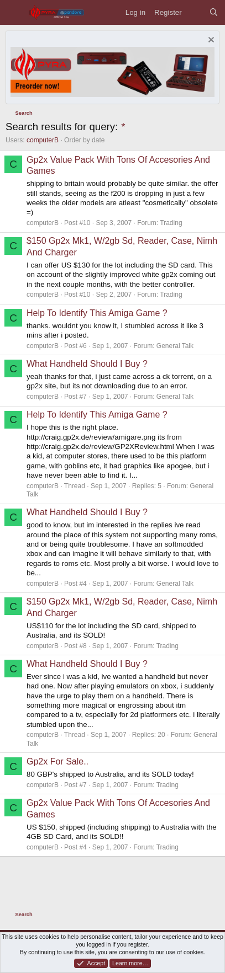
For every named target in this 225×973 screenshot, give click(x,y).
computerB (43, 140)
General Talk (174, 346)
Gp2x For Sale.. (57, 761)
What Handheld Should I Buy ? (87, 363)
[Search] (214, 12)
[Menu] (14, 12)
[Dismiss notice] (209, 41)
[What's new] (195, 12)
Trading (171, 223)
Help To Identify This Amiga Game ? (97, 313)
